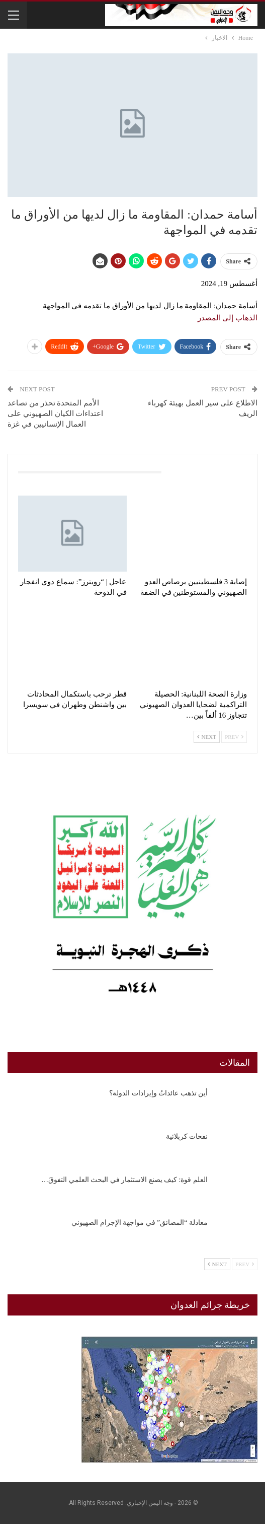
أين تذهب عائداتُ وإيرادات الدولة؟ (158, 1093)
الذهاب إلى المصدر (228, 318)
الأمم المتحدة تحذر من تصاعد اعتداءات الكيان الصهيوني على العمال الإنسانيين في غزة (55, 413)
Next (206, 737)
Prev (234, 737)
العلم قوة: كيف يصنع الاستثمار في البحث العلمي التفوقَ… (124, 1180)
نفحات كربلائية (187, 1136)
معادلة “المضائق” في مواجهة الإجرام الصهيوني (139, 1222)
